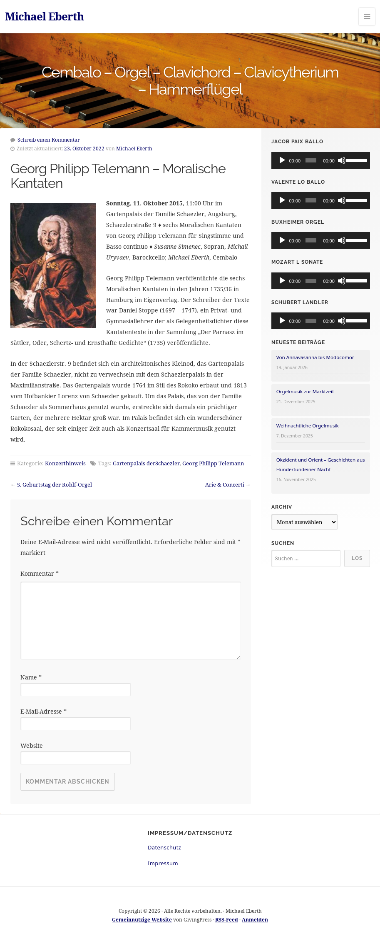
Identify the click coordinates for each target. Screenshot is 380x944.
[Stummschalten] (342, 160)
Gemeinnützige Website (142, 920)
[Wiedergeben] (282, 160)
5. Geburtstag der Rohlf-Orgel (54, 484)
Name (31, 677)
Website (31, 745)
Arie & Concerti (224, 484)
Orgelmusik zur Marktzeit (305, 391)
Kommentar (39, 573)
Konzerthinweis (65, 463)
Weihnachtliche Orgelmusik (307, 425)
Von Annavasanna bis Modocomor (315, 357)
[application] (320, 160)
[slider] (311, 160)
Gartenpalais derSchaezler (146, 463)
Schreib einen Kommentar (48, 140)
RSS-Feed (226, 920)
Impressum (163, 863)
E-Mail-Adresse (43, 711)
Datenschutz (164, 847)
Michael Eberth (44, 16)
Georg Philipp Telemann (213, 463)
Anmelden (255, 920)
